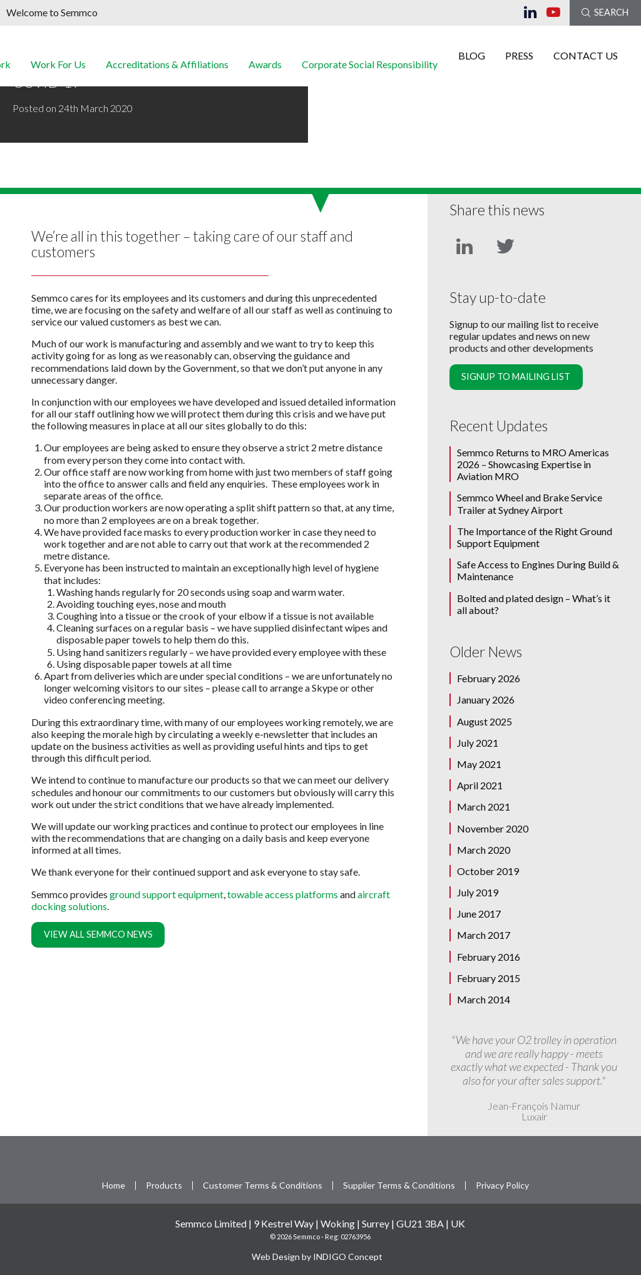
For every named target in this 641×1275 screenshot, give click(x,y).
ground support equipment (166, 894)
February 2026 (488, 678)
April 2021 (480, 785)
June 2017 (479, 913)
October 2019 (488, 871)
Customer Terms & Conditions (262, 1185)
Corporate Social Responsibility (370, 67)
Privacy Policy (502, 1185)
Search (605, 12)
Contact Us (585, 58)
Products (164, 1185)
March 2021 (483, 806)
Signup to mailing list (515, 376)
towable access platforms (282, 894)
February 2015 (488, 978)
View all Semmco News (98, 934)
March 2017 (483, 935)
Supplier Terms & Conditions (399, 1185)
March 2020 (483, 850)
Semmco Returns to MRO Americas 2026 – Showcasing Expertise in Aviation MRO (533, 464)
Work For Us (58, 67)
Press (519, 58)
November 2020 (492, 828)
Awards (265, 67)
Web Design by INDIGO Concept (320, 1256)
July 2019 (477, 892)
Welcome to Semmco (52, 12)
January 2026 (486, 699)
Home (113, 1185)
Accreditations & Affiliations (167, 67)
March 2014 (483, 999)
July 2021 (477, 743)
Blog (471, 58)
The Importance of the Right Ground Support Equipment (534, 537)
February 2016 (488, 957)
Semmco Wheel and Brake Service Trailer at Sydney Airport (529, 503)
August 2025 (484, 721)
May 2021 (479, 764)
